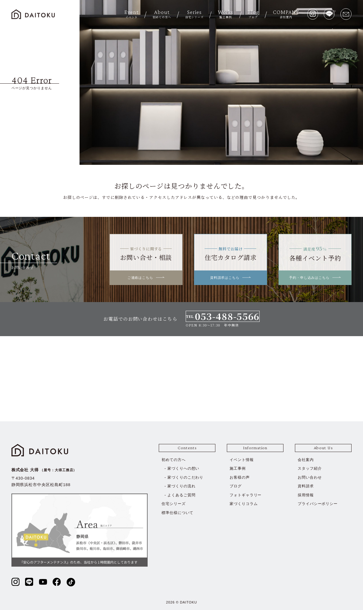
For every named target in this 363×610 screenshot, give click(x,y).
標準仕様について (179, 512)
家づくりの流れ (182, 486)
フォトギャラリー (247, 495)
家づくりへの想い (184, 468)
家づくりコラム (245, 503)
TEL (222, 316)
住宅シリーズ (175, 503)
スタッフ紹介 (311, 468)
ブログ (236, 486)
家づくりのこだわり (186, 477)
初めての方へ (175, 459)
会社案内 (306, 459)
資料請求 (306, 486)
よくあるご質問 (182, 495)
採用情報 (306, 495)
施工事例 (238, 468)
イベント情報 (243, 459)
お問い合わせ (311, 477)
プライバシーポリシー (319, 503)
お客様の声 (240, 477)
